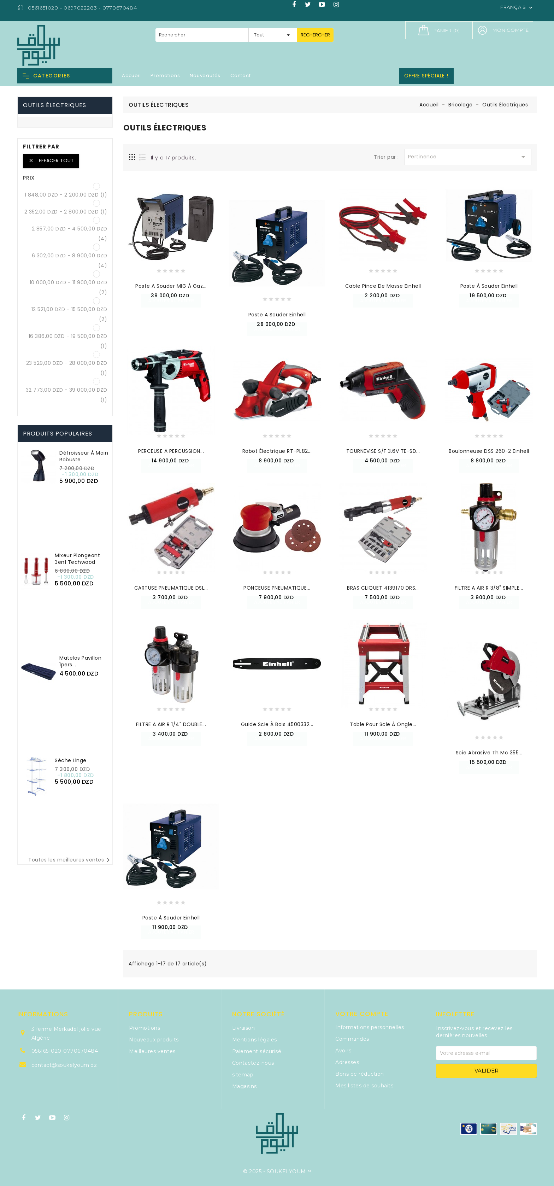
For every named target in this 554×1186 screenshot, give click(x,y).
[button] (482, 30)
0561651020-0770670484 (64, 1051)
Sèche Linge (71, 760)
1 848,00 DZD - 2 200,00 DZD (66, 194)
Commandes (352, 1039)
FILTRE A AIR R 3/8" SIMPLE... (489, 587)
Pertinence (468, 157)
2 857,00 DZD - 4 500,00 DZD (69, 233)
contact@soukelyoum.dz (64, 1065)
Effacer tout (51, 160)
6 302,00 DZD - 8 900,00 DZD (69, 260)
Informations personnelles (369, 1027)
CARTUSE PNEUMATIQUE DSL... (171, 587)
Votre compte (361, 1014)
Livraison (243, 1028)
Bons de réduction (359, 1074)
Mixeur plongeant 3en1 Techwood (77, 559)
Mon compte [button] (511, 30)
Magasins (244, 1086)
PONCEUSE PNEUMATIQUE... (277, 587)
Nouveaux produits (154, 1039)
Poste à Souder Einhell (489, 286)
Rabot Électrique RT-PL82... (277, 451)
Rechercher (315, 34)
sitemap (243, 1074)
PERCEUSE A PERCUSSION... (171, 451)
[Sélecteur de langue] (517, 7)
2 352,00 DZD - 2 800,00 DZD (65, 211)
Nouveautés (205, 75)
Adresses (347, 1062)
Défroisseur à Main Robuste (83, 456)
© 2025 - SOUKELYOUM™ (277, 1171)
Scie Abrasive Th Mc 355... (489, 752)
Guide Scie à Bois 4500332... (277, 724)
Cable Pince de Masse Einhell (383, 286)
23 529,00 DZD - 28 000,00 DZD (66, 368)
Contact (240, 75)
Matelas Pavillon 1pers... (80, 661)
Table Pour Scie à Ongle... (383, 724)
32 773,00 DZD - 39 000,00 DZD (66, 394)
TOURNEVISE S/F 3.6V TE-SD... (383, 451)
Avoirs (343, 1050)
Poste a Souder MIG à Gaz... (171, 286)
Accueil (131, 75)
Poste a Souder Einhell (277, 314)
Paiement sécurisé (257, 1051)
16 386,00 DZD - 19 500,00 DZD (68, 341)
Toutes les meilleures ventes (70, 860)
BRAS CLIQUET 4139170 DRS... (383, 587)
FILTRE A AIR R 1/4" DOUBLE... (171, 724)
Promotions (165, 75)
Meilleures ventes (152, 1051)
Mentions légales (254, 1039)
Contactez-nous (253, 1063)
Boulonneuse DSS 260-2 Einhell (489, 451)
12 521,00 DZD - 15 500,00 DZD (69, 314)
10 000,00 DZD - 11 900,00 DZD (68, 287)
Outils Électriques (54, 105)
